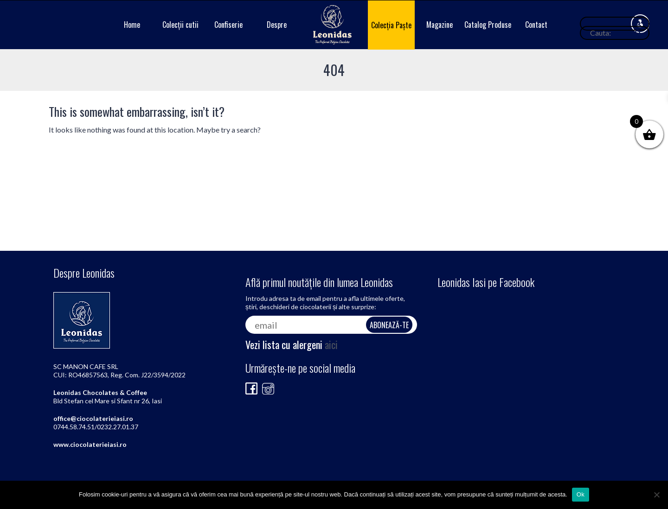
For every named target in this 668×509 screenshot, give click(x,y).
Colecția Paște (391, 25)
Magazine (439, 24)
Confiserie (228, 24)
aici (331, 344)
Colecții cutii (180, 24)
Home (132, 24)
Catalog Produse (487, 24)
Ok (580, 494)
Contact (536, 24)
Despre (277, 24)
